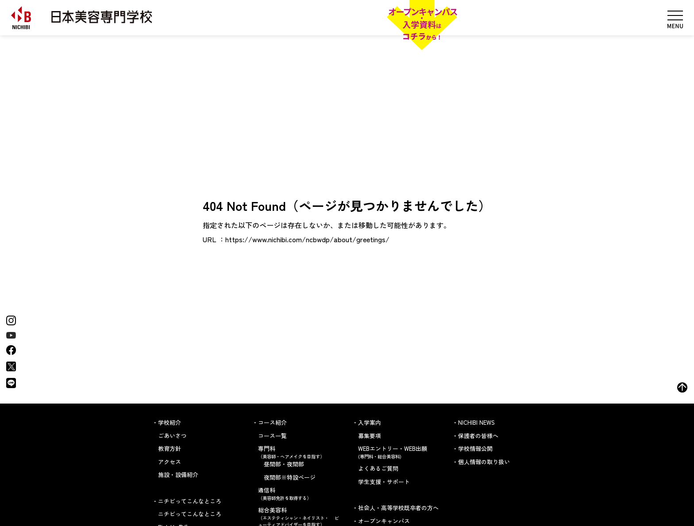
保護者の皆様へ (478, 435)
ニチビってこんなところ (189, 514)
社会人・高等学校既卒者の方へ (398, 507)
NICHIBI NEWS (476, 422)
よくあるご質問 (378, 468)
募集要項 (369, 435)
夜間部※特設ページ (290, 477)
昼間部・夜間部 (284, 464)
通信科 (300, 493)
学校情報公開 (475, 448)
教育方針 (169, 448)
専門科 (300, 452)
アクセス (169, 461)
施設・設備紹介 (178, 474)
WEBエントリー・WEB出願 (400, 452)
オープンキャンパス (384, 521)
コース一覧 (272, 435)
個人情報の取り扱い (484, 461)
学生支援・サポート (384, 481)
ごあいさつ (172, 435)
